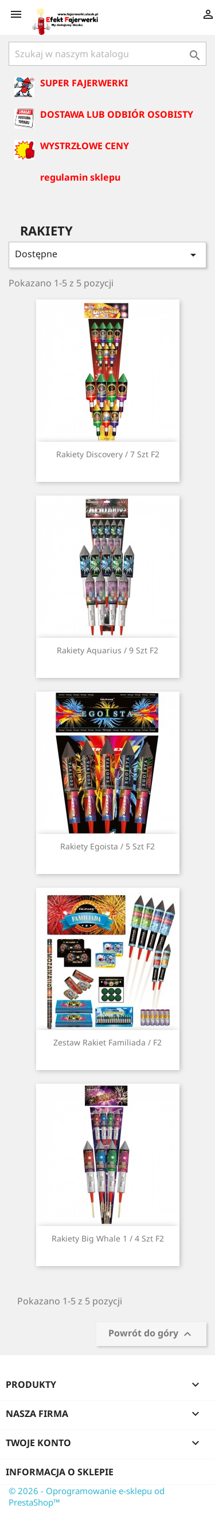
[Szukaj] (107, 54)
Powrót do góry (151, 1334)
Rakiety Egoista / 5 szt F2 (107, 846)
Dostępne (107, 254)
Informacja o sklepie (60, 1472)
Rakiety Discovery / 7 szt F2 (107, 454)
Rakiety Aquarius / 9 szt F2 (107, 650)
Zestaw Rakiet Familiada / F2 (107, 1042)
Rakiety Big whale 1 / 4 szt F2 (108, 1238)
